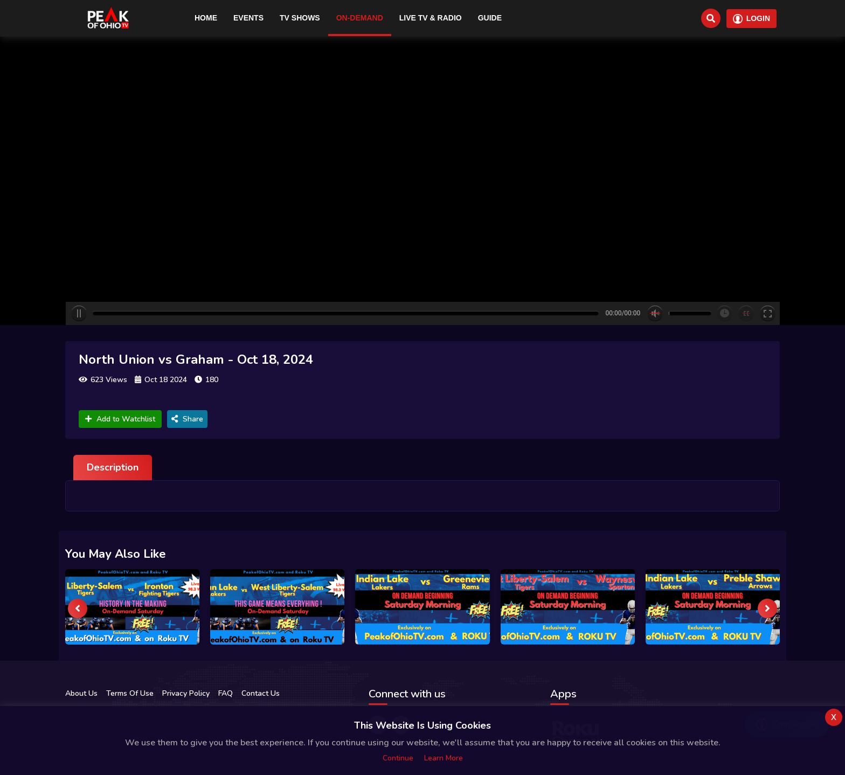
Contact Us (260, 693)
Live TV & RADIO (430, 17)
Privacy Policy (186, 693)
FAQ (225, 693)
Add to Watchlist (120, 419)
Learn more (443, 758)
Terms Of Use (130, 693)
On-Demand (359, 17)
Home (206, 17)
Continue (398, 758)
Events (248, 17)
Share (187, 419)
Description (112, 467)
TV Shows (300, 17)
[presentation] (77, 608)
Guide (490, 17)
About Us (81, 693)
